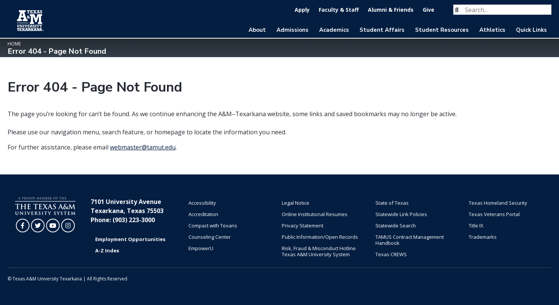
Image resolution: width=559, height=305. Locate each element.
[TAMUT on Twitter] (38, 225)
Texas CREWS (391, 254)
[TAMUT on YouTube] (53, 225)
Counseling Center (209, 236)
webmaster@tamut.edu (143, 147)
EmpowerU (200, 248)
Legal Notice (295, 202)
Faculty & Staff (339, 9)
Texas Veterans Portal (494, 214)
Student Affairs (382, 30)
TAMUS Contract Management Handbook (409, 239)
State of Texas (392, 202)
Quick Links (531, 30)
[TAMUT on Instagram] (68, 225)
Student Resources (442, 30)
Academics (334, 30)
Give (428, 9)
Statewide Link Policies (401, 214)
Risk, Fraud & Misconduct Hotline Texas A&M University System (319, 251)
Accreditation (203, 214)
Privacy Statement (302, 225)
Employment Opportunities (130, 239)
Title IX (476, 225)
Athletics (492, 30)
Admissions (292, 30)
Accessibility (202, 202)
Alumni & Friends (391, 9)
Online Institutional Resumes (314, 214)
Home (14, 43)
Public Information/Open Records (320, 236)
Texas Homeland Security (498, 202)
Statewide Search (395, 225)
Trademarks (483, 236)
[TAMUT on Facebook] (22, 225)
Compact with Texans (212, 225)
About (257, 30)
